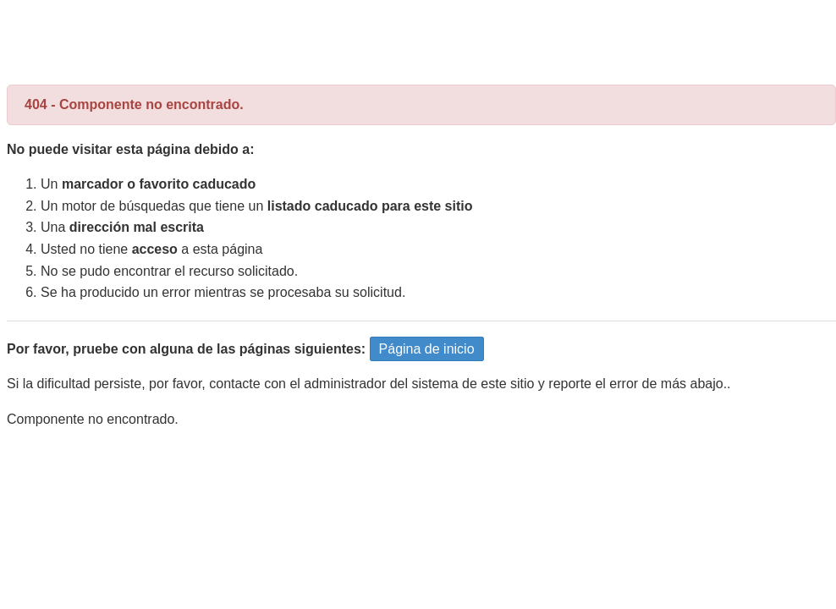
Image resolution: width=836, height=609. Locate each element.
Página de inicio (427, 349)
